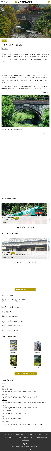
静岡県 (39, 402)
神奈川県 (34, 397)
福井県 (19, 402)
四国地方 (4, 416)
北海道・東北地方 (7, 389)
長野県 (29, 402)
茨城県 (5, 397)
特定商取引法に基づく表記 (41, 437)
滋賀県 (10, 408)
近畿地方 (4, 405)
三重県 (5, 408)
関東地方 (4, 394)
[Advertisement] (25, 68)
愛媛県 (15, 418)
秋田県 (24, 391)
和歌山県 (34, 408)
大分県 (24, 424)
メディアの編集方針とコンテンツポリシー (26, 434)
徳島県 (5, 418)
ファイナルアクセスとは (9, 434)
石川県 (15, 402)
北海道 (5, 391)
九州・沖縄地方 (6, 421)
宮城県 (19, 391)
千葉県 (24, 397)
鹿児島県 (34, 424)
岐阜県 (34, 402)
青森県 (10, 391)
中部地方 (4, 400)
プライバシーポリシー (42, 434)
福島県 (34, 391)
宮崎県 (29, 424)
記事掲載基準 (27, 437)
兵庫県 (24, 408)
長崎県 (15, 424)
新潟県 (5, 402)
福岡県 (5, 424)
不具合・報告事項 (18, 437)
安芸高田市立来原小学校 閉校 (14, 325)
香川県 (10, 418)
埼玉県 (19, 397)
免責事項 (11, 437)
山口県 (24, 413)
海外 (3, 383)
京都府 (15, 408)
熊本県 (19, 424)
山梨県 (24, 402)
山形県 (29, 391)
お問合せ (6, 437)
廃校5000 (9, 312)
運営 (32, 437)
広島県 (19, 413)
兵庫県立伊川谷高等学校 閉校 (14, 321)
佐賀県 (10, 424)
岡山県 (15, 413)
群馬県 (15, 397)
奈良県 (29, 408)
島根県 (10, 413)
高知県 (19, 418)
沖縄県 (40, 424)
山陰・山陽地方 (6, 410)
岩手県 (15, 391)
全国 (3, 386)
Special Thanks (25, 440)
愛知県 (44, 402)
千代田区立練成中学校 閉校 (14, 330)
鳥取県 (5, 413)
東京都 (29, 397)
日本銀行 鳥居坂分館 (12, 316)
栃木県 (10, 397)
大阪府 (19, 408)
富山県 (10, 402)
